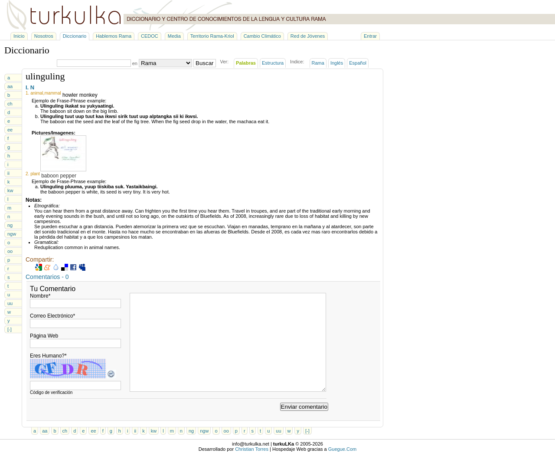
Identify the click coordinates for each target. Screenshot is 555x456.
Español (357, 63)
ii (8, 173)
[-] (9, 329)
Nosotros (43, 36)
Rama (318, 63)
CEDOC (149, 36)
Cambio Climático (262, 36)
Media (174, 36)
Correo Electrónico (52, 316)
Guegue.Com (342, 449)
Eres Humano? (48, 356)
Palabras (246, 63)
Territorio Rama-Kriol (212, 36)
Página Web (44, 336)
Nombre (40, 296)
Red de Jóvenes (308, 36)
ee (10, 129)
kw (10, 190)
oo (10, 251)
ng (10, 225)
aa (10, 86)
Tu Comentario (52, 288)
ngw (11, 233)
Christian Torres (251, 449)
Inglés (336, 63)
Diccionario (74, 36)
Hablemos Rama (113, 36)
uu (10, 303)
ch (10, 103)
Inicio (19, 36)
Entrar (370, 36)
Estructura (273, 63)
